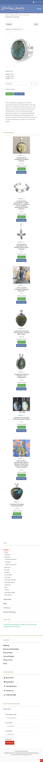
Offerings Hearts (9, 582)
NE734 (21, 422)
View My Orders (10, 686)
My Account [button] (37, 2)
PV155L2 (21, 470)
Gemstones (7, 599)
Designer (8, 562)
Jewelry (6, 550)
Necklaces (7, 557)
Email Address (10, 714)
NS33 (21, 293)
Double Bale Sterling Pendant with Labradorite (22, 376)
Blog (5, 603)
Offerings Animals (10, 580)
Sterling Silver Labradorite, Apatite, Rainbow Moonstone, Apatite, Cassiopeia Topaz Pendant (21, 464)
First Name (8, 723)
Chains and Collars (11, 564)
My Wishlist (8, 682)
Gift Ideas (7, 577)
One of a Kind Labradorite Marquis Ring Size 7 (21, 289)
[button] (39, 8)
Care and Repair (8, 656)
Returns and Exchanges (11, 649)
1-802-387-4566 (9, 695)
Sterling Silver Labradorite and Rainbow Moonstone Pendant (22, 247)
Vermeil (6, 590)
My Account (8, 678)
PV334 (21, 211)
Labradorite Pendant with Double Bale (17, 505)
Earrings (6, 570)
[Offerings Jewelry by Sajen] (13, 9)
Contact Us (8, 691)
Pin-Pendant (8, 575)
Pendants (7, 554)
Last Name (8, 731)
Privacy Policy (7, 653)
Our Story (7, 608)
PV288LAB (21, 337)
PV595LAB (17, 508)
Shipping (6, 645)
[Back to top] (41, 761)
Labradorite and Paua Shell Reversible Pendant (21, 418)
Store (5, 663)
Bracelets (7, 567)
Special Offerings (10, 612)
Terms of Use (7, 660)
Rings (6, 552)
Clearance (7, 585)
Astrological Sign (9, 592)
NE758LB (21, 380)
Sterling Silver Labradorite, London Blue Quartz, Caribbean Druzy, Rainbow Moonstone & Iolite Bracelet (22, 205)
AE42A (21, 252)
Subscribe (8, 739)
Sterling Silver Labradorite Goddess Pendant (21, 159)
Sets (5, 587)
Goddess (7, 572)
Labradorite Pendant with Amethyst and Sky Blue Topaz (21, 332)
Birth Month (8, 595)
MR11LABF (21, 163)
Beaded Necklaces (11, 559)
